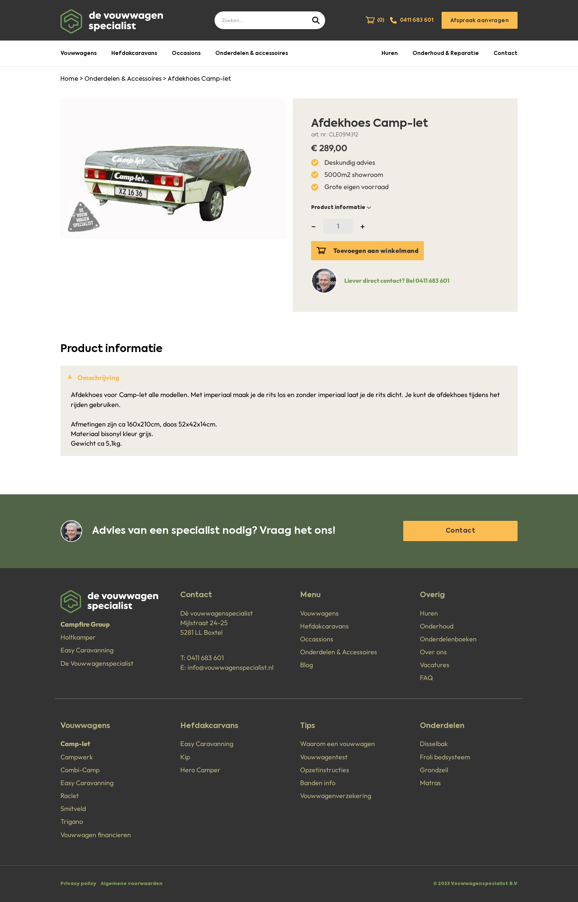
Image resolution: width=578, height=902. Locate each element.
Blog (306, 665)
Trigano (71, 821)
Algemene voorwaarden (132, 883)
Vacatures (434, 665)
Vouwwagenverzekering (335, 795)
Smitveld (73, 808)
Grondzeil (434, 770)
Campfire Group (85, 624)
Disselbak (434, 743)
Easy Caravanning (87, 650)
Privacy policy (78, 883)
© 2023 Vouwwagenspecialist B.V (475, 883)
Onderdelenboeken (448, 639)
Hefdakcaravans (134, 53)
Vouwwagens (78, 53)
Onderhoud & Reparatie (445, 53)
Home (69, 79)
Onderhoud (436, 626)
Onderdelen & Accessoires (122, 79)
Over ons (433, 652)
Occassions (316, 639)
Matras (430, 783)
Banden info (317, 783)
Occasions (186, 53)
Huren (390, 53)
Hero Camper (200, 770)
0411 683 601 (205, 658)
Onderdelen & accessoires (251, 53)
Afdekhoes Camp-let (199, 79)
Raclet (69, 795)
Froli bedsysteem (445, 757)
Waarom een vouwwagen (337, 743)
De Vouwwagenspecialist (96, 663)
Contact (506, 53)
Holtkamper (78, 637)
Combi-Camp (80, 770)
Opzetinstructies (324, 770)
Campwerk (76, 757)
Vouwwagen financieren (95, 834)
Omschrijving (98, 377)
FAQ (426, 677)
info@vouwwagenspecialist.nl (231, 667)
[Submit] (317, 20)
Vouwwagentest (324, 757)
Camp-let (75, 743)
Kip (185, 757)
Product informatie (342, 207)
